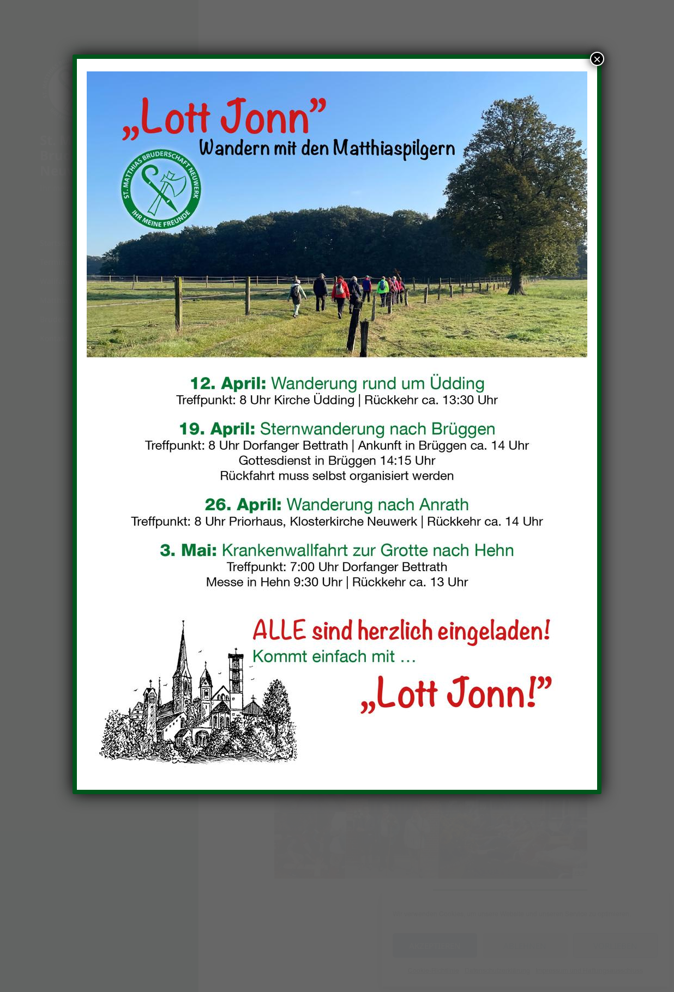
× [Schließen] (597, 59)
